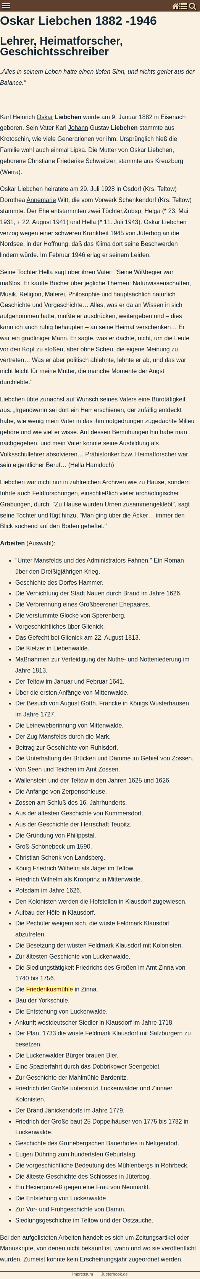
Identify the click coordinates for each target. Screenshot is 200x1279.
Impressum (82, 1274)
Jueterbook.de (114, 1274)
